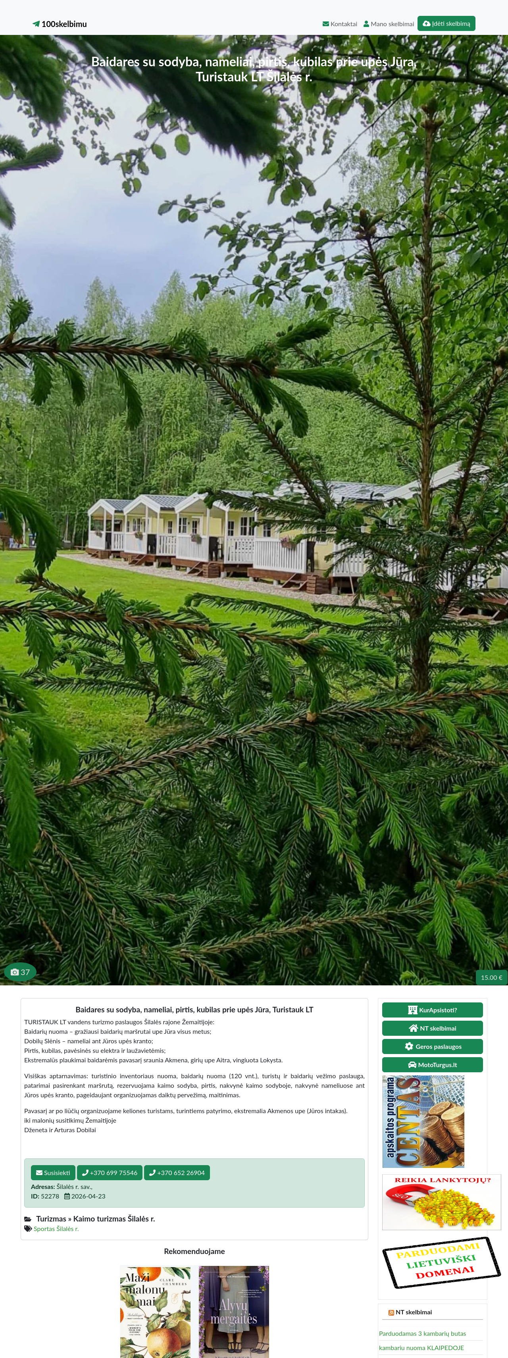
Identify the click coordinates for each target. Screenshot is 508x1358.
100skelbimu (60, 24)
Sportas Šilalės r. (56, 1228)
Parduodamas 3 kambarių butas (422, 1333)
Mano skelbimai (389, 23)
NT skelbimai (414, 1312)
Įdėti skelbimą (446, 23)
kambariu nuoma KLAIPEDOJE (421, 1347)
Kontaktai (340, 23)
